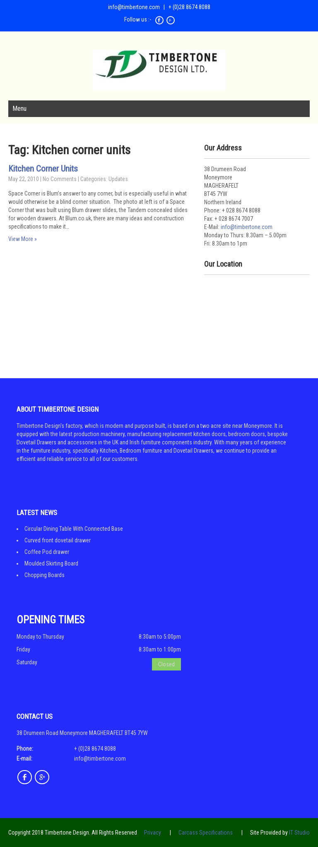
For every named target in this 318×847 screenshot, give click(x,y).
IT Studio (299, 832)
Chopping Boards (44, 575)
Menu (19, 108)
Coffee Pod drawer (46, 552)
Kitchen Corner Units (43, 169)
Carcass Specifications (205, 832)
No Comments (60, 179)
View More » (22, 239)
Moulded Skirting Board (51, 563)
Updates (118, 179)
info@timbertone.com (134, 7)
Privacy (152, 832)
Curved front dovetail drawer (57, 540)
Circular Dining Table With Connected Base (73, 528)
